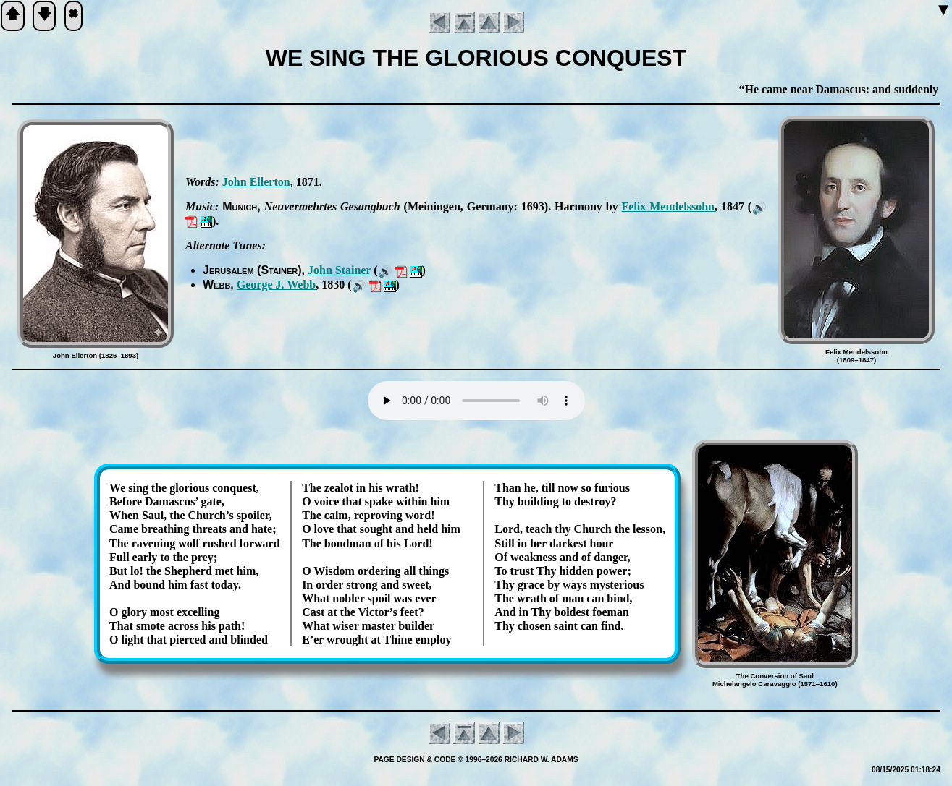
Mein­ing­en (434, 206)
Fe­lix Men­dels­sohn (668, 206)
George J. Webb (276, 284)
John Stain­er (339, 270)
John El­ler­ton (256, 182)
